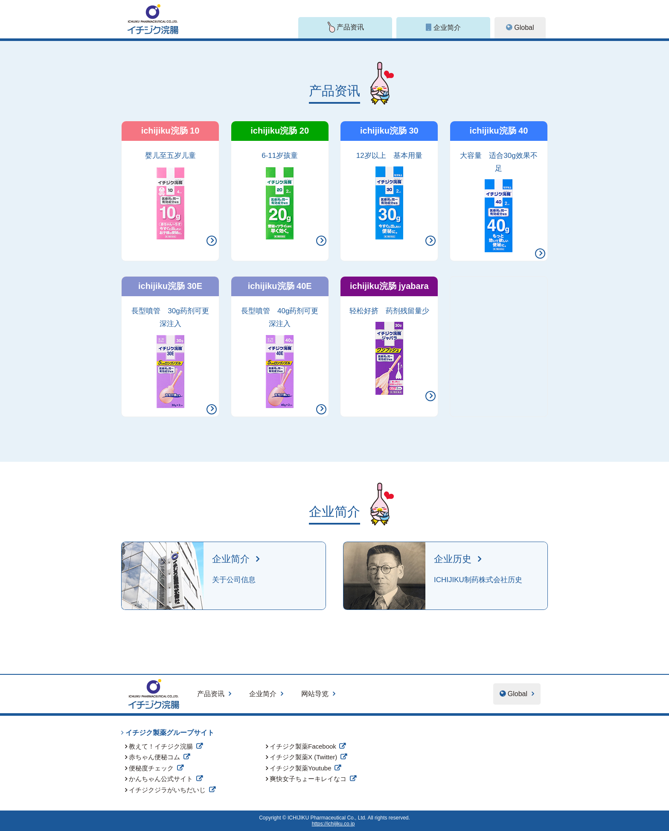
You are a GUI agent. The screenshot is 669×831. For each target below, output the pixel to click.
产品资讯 (210, 693)
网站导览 (315, 693)
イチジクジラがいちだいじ (167, 789)
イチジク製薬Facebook (303, 746)
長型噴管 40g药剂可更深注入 (279, 357)
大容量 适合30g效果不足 (498, 202)
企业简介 (262, 693)
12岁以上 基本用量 (389, 195)
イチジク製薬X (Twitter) (303, 757)
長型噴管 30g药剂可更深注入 (170, 357)
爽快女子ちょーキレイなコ (308, 778)
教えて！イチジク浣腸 (161, 746)
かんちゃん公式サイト (161, 778)
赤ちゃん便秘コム (154, 757)
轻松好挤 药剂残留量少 (389, 351)
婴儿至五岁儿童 (170, 195)
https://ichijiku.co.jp (333, 824)
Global (524, 27)
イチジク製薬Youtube (301, 768)
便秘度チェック (151, 768)
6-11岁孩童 (280, 195)
